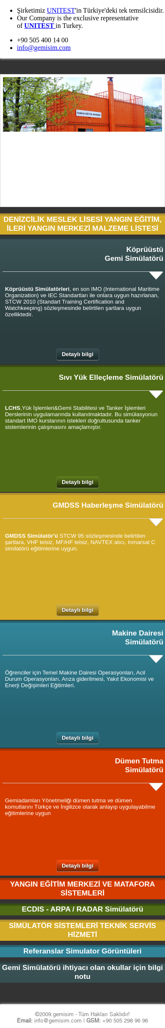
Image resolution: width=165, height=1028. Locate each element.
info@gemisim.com (44, 47)
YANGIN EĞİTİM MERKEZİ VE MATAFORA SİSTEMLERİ (82, 888)
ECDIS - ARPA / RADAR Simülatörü (82, 909)
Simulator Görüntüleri (104, 951)
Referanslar (43, 951)
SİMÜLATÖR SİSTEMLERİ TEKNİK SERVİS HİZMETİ (82, 930)
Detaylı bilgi (78, 354)
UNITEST (61, 10)
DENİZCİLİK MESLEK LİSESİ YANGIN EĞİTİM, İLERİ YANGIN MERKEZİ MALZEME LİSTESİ (82, 223)
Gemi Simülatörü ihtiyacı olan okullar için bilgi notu (82, 972)
